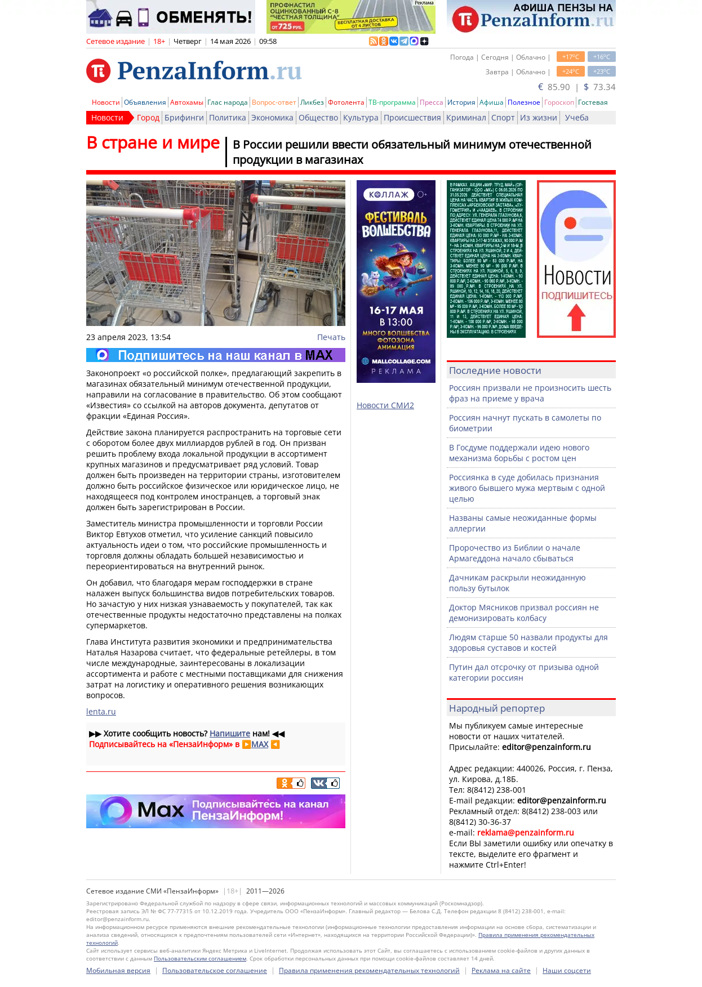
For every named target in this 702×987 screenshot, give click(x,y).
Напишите (230, 733)
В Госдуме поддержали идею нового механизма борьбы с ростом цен (519, 452)
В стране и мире (153, 142)
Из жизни (538, 117)
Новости (106, 102)
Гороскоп (559, 102)
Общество (318, 117)
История (461, 102)
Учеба (577, 117)
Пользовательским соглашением (200, 958)
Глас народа (227, 102)
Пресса (431, 102)
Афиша (491, 102)
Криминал (466, 117)
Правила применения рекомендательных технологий (369, 970)
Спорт (503, 117)
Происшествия (412, 117)
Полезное (524, 102)
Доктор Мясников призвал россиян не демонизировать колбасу (524, 612)
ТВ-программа (392, 102)
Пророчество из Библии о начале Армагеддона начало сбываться (514, 553)
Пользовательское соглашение (214, 970)
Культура (361, 117)
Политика (227, 117)
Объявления (145, 102)
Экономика (272, 117)
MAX (259, 744)
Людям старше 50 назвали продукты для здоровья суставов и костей (528, 642)
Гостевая (593, 102)
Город (148, 117)
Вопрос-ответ (274, 102)
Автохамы (186, 102)
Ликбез (312, 102)
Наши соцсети (567, 970)
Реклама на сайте (501, 970)
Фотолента (346, 102)
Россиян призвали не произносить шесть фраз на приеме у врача (530, 393)
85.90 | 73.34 (577, 86)
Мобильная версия (118, 970)
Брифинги (184, 117)
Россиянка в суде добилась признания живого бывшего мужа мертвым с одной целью (527, 488)
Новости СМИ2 (385, 405)
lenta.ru (101, 711)
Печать (331, 337)
